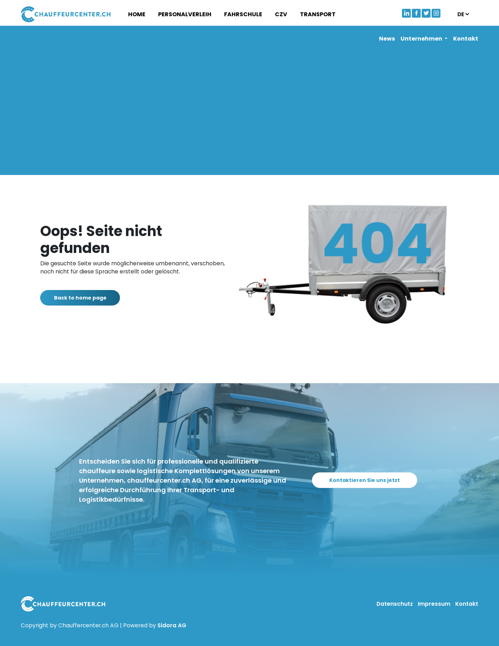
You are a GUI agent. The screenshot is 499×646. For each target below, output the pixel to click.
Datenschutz (395, 604)
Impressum (435, 604)
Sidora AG (171, 625)
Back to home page (84, 297)
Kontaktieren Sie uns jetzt (368, 480)
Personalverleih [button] (184, 14)
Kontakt (465, 39)
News (387, 39)
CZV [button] (281, 14)
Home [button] (136, 14)
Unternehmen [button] (422, 39)
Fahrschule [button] (243, 14)
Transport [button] (318, 14)
